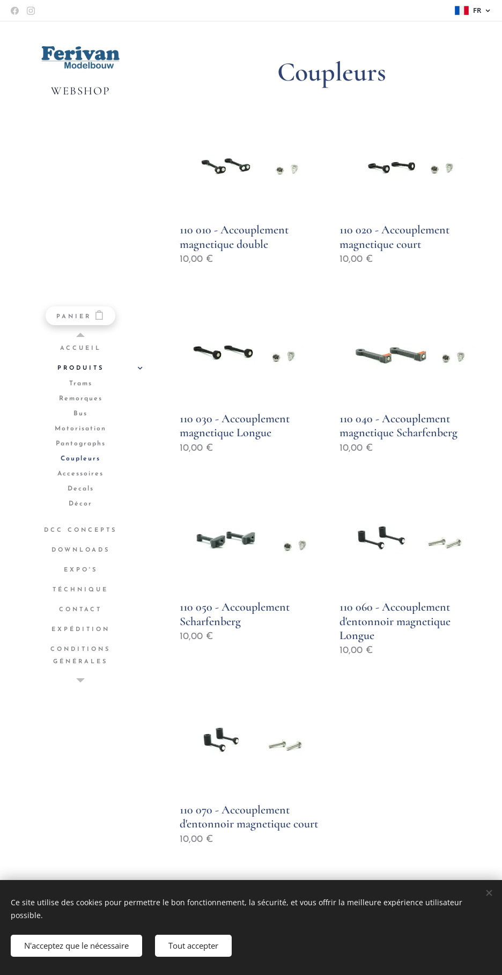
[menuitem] (80, 348)
